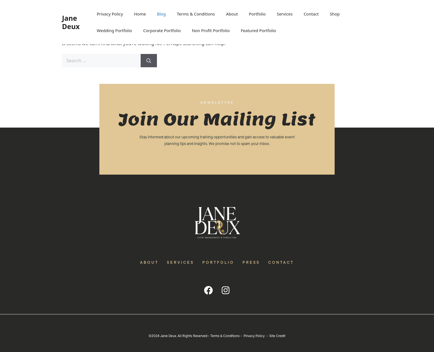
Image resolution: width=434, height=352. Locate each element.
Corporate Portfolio (162, 30)
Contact (311, 14)
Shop (335, 14)
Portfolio (257, 14)
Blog (161, 14)
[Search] (149, 60)
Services (285, 14)
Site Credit (277, 336)
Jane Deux (71, 22)
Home (140, 14)
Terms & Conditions (196, 14)
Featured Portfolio (258, 30)
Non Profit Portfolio (211, 30)
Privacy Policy (110, 14)
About (232, 14)
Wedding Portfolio (114, 30)
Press (251, 262)
